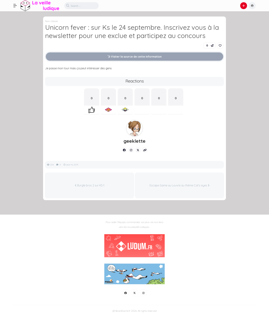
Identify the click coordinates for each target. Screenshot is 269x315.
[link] (220, 45)
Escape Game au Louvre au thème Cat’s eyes (179, 185)
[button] (16, 5)
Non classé (51, 21)
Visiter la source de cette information (135, 56)
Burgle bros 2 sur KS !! (89, 185)
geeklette (134, 141)
